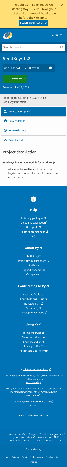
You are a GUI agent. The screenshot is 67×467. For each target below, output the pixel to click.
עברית (38, 440)
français (32, 434)
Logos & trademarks (33, 270)
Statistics (33, 265)
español (22, 434)
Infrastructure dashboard (32, 261)
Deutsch (42, 437)
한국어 (59, 440)
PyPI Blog (32, 256)
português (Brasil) (57, 434)
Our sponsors (33, 274)
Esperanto (48, 440)
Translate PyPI (32, 304)
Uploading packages (32, 223)
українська (18, 437)
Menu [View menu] (57, 35)
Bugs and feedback (33, 295)
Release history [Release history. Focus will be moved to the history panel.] (15, 130)
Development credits (32, 313)
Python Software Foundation (36, 401)
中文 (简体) (54, 437)
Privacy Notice (32, 346)
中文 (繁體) (15, 440)
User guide (32, 227)
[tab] (33, 111)
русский (28, 440)
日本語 (42, 434)
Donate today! (33, 382)
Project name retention (32, 232)
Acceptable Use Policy (32, 351)
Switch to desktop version (33, 415)
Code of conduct (32, 342)
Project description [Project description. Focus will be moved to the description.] (17, 112)
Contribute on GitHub (32, 299)
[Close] (62, 5)
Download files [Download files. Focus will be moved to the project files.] (14, 140)
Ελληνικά (31, 437)
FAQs (33, 236)
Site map (33, 405)
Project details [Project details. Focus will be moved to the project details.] (14, 121)
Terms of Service (32, 333)
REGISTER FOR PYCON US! (32, 22)
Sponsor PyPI (33, 308)
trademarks (27, 392)
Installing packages (32, 218)
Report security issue (33, 337)
